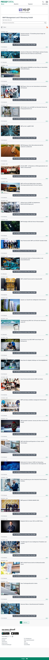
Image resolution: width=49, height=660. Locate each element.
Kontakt (3, 640)
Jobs (25, 641)
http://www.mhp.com (7, 20)
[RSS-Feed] (47, 27)
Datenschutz (4, 643)
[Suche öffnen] (43, 2)
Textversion (4, 641)
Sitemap (26, 643)
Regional (30, 4)
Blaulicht (16, 4)
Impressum (4, 638)
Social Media (27, 644)
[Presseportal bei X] (10, 636)
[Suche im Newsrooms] (24, 23)
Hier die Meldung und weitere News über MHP (24, 44)
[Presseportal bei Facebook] (8, 636)
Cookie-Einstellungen (6, 644)
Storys (2, 4)
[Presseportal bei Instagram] (12, 636)
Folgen (24, 658)
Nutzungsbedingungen (29, 640)
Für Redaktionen (27, 638)
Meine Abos (45, 4)
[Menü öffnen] (47, 2)
